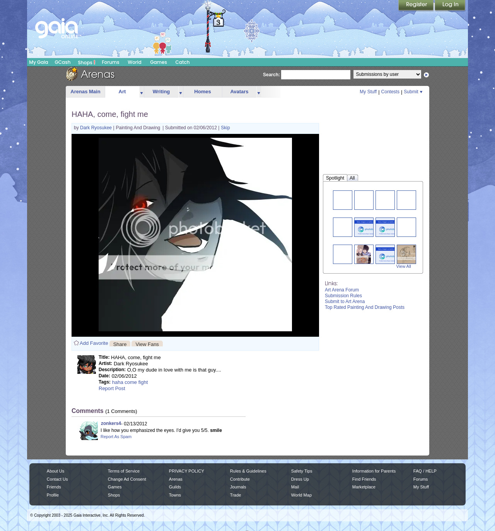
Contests (390, 91)
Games (158, 62)
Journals (238, 487)
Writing (161, 91)
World (135, 62)
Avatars (239, 91)
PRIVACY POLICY (186, 471)
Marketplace (364, 487)
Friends (54, 487)
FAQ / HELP (425, 471)
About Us (55, 471)
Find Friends (364, 479)
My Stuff (368, 91)
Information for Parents (374, 471)
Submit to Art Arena (345, 301)
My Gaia (38, 62)
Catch (183, 62)
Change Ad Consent (127, 479)
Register (416, 6)
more (141, 92)
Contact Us (57, 479)
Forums (110, 62)
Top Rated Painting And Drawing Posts (365, 307)
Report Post (112, 388)
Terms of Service (124, 471)
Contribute (240, 479)
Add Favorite (94, 343)
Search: (271, 74)
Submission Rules (343, 295)
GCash (63, 62)
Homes (202, 91)
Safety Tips (301, 471)
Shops (87, 62)
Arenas (176, 479)
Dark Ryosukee (96, 127)
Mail (295, 487)
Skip (225, 127)
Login (450, 6)
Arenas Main (85, 91)
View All (403, 266)
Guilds (175, 487)
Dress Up (300, 479)
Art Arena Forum (342, 290)
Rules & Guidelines (248, 471)
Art (122, 91)
